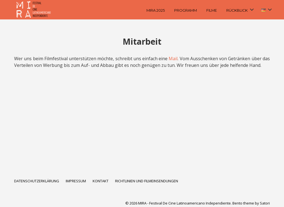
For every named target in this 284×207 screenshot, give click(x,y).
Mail (173, 58)
